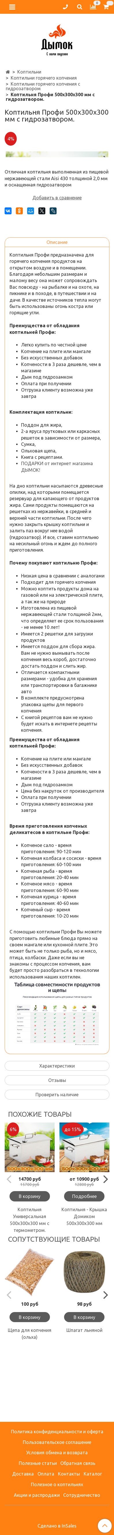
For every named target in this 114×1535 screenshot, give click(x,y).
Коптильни (29, 71)
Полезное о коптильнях (57, 1484)
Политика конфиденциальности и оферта (57, 1431)
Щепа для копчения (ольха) (29, 1405)
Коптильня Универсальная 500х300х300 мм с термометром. (29, 1292)
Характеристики (57, 1137)
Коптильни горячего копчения (44, 77)
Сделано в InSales (57, 1526)
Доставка (23, 1473)
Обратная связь (77, 1463)
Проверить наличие (57, 1166)
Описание (57, 314)
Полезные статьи (38, 1463)
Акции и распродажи (37, 1495)
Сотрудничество (81, 1495)
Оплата (46, 1473)
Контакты (69, 1473)
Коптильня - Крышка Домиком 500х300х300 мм (84, 1288)
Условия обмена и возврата (57, 1452)
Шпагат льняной (84, 1402)
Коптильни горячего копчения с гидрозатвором (43, 86)
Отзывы (57, 1152)
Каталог (93, 1473)
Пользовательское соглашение (57, 1442)
